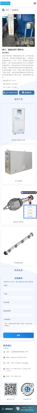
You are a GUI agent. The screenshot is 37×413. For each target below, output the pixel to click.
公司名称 (6, 302)
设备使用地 (7, 311)
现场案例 (15, 10)
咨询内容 (7, 319)
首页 (7, 10)
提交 (18, 335)
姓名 (5, 285)
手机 (5, 294)
